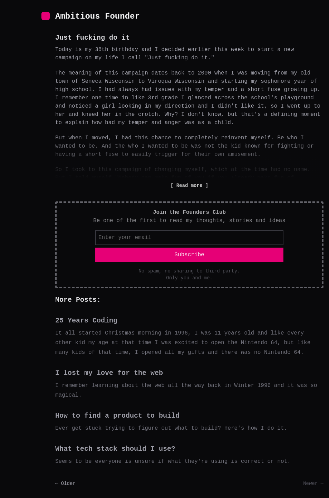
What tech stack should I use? (115, 449)
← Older (65, 483)
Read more (189, 185)
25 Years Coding (86, 321)
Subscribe (189, 255)
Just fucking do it (92, 38)
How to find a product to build (117, 416)
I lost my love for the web (109, 373)
